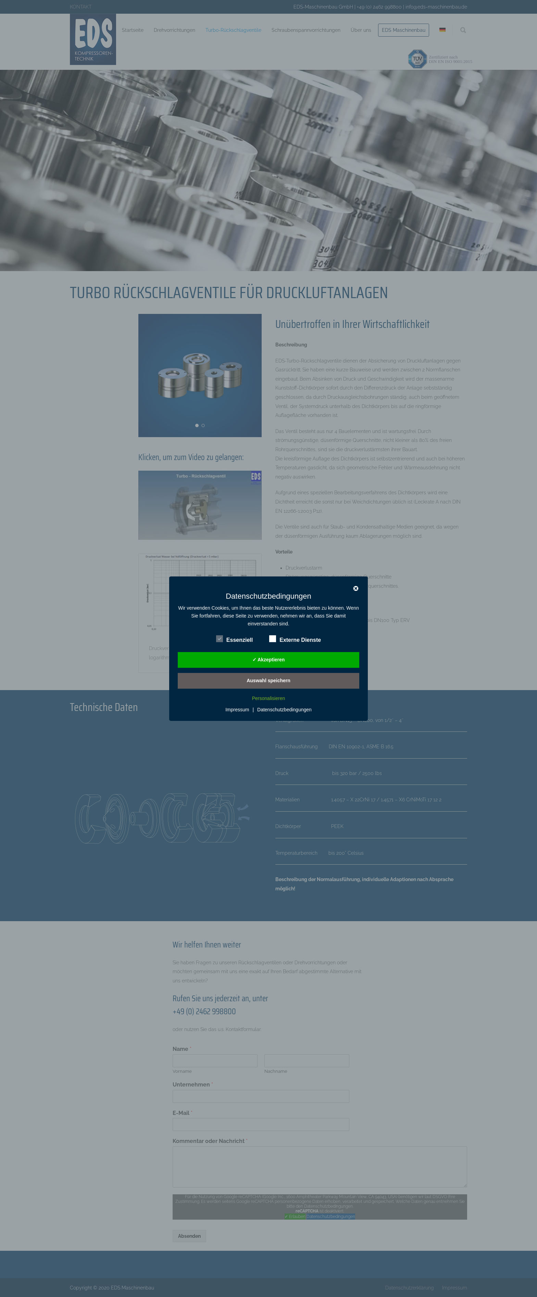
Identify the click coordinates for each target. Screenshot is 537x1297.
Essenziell (234, 639)
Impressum (237, 709)
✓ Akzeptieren (268, 659)
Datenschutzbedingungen (284, 709)
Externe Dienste (295, 639)
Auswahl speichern (268, 680)
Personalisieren (268, 698)
